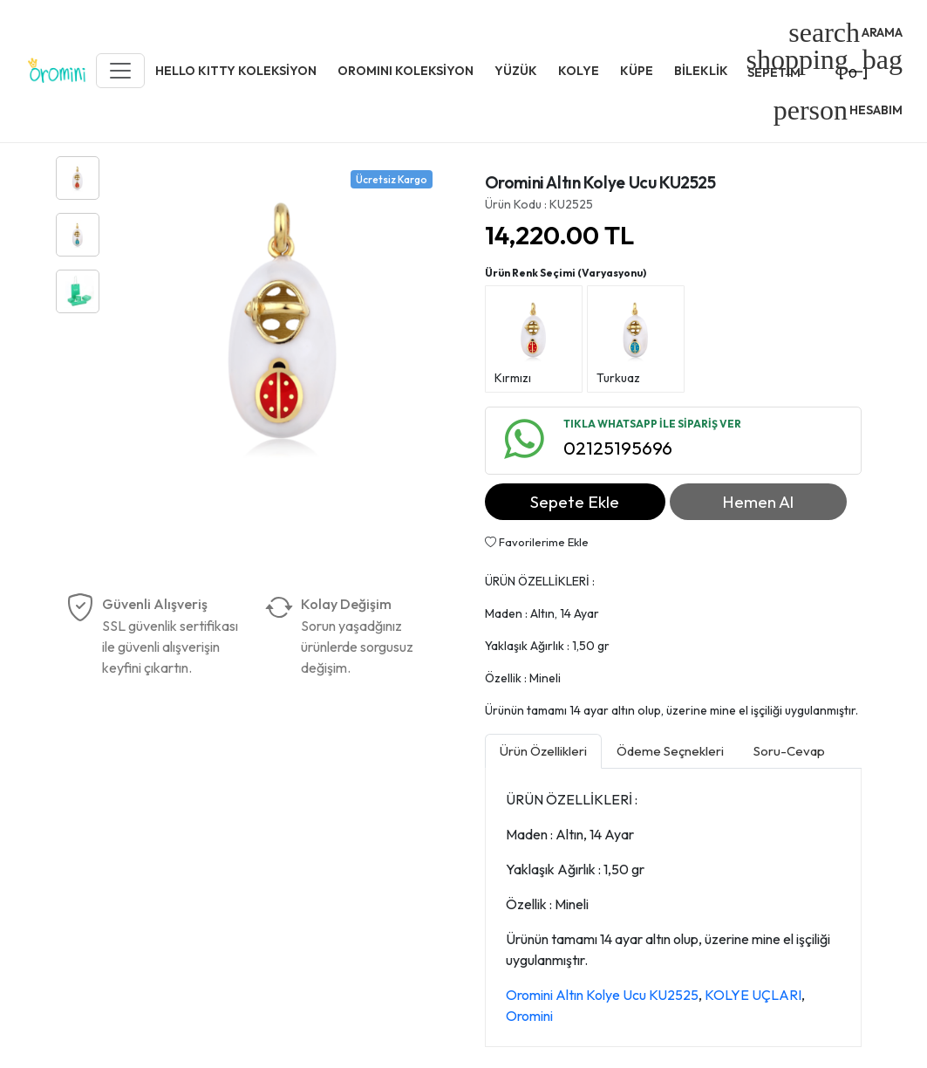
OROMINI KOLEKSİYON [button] (405, 71)
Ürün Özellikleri (543, 751)
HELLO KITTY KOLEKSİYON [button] (236, 71)
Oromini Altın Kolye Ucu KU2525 (602, 994)
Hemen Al (758, 501)
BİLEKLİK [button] (701, 71)
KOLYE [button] (578, 71)
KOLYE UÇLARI (753, 994)
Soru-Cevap (789, 751)
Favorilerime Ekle (537, 542)
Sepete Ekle (574, 501)
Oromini (529, 1015)
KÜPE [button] (636, 71)
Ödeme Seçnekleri (670, 751)
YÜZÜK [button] (515, 71)
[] (824, 65)
